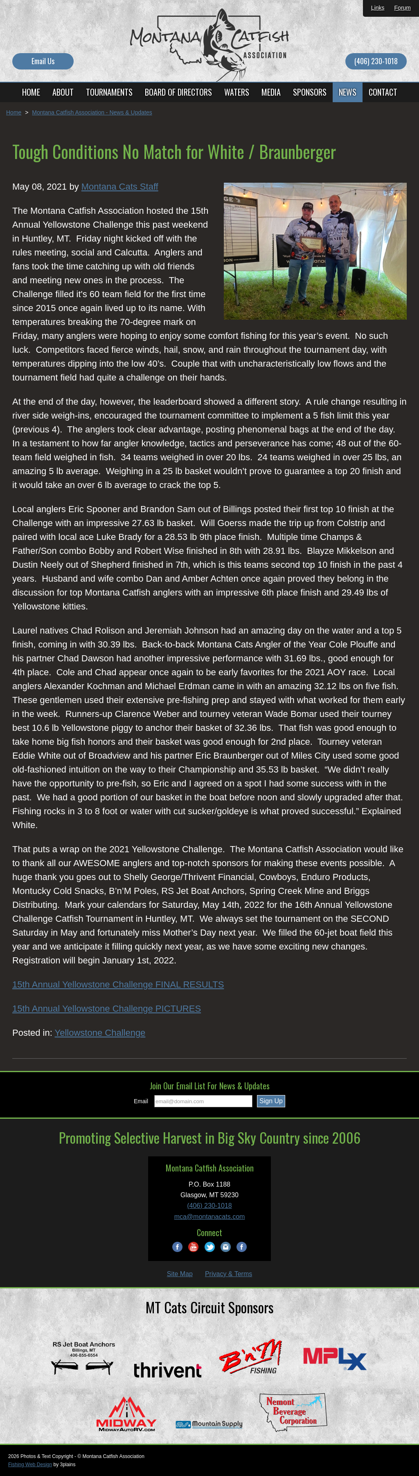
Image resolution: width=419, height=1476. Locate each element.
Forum (402, 7)
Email (141, 1101)
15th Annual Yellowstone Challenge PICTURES (106, 1008)
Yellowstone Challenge (100, 1033)
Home (13, 112)
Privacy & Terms (228, 1273)
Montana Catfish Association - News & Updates (92, 112)
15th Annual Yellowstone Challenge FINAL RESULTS (118, 984)
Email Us (43, 61)
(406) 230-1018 (376, 61)
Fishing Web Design (30, 1464)
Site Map (180, 1273)
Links (378, 7)
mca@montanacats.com (209, 1216)
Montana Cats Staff (119, 186)
